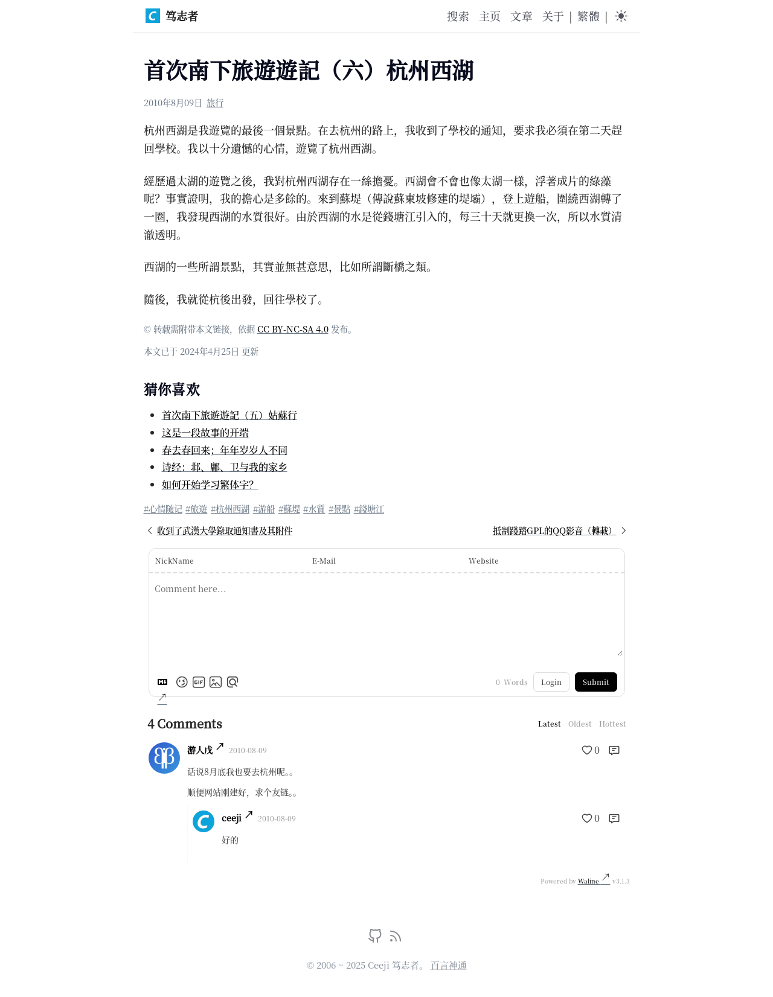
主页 (490, 16)
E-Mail (324, 560)
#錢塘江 (369, 508)
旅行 (215, 102)
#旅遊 (196, 508)
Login (551, 682)
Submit (596, 682)
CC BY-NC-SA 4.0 (293, 328)
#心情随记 (163, 508)
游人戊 (200, 749)
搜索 (458, 16)
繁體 (588, 16)
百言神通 (449, 964)
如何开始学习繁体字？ (210, 484)
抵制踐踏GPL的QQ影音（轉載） (561, 530)
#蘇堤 (289, 508)
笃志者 (172, 16)
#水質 (314, 508)
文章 (521, 16)
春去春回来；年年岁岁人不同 (224, 449)
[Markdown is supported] (165, 682)
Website (484, 560)
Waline (589, 880)
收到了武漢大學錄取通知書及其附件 (218, 530)
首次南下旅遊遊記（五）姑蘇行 (229, 414)
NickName (174, 560)
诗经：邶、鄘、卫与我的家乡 (224, 466)
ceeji (232, 818)
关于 (553, 16)
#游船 (264, 508)
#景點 (339, 508)
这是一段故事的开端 (205, 432)
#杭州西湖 (230, 508)
